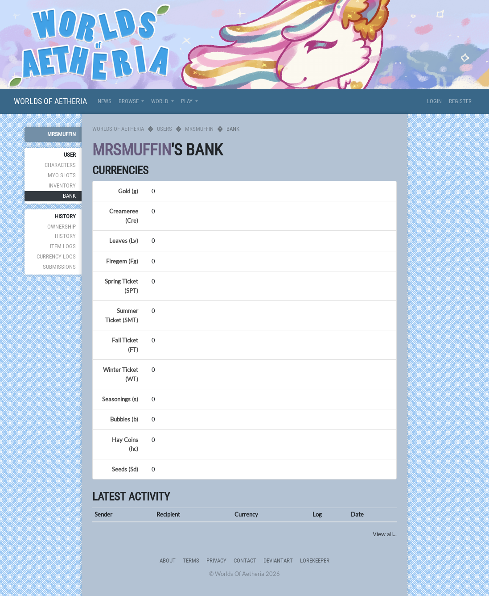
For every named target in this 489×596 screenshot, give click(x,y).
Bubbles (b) (124, 419)
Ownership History (61, 231)
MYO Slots (62, 175)
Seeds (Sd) (125, 469)
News (104, 101)
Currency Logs (56, 256)
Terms (191, 560)
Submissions (59, 266)
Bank (69, 195)
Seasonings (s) (120, 399)
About (168, 560)
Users (164, 128)
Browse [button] (129, 101)
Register (460, 101)
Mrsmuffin (61, 134)
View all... (385, 534)
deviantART (278, 560)
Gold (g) (128, 191)
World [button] (160, 101)
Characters (60, 165)
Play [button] (187, 101)
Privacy (216, 560)
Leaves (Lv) (123, 240)
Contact (245, 560)
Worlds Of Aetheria (50, 101)
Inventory (62, 185)
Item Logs (63, 246)
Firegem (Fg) (122, 261)
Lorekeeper (314, 560)
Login (434, 101)
